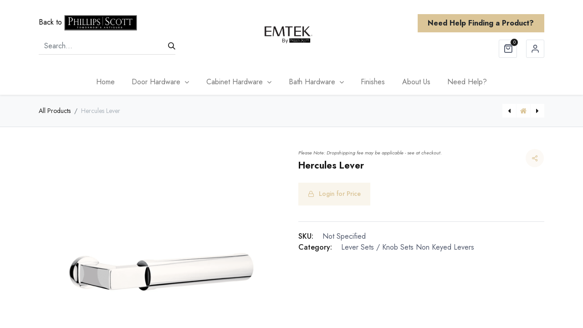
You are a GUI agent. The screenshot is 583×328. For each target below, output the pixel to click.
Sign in (535, 49)
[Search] (171, 46)
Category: (315, 247)
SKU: (305, 236)
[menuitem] (105, 82)
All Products (55, 110)
